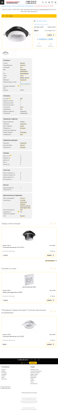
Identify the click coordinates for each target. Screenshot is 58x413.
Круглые (22, 216)
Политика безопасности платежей (29, 392)
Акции (2, 377)
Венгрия (22, 63)
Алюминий (23, 80)
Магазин (22, 206)
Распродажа (4, 374)
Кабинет (28, 206)
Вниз (21, 134)
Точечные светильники (18, 6)
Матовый (22, 128)
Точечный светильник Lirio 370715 (13, 247)
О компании (5, 367)
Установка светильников (35, 371)
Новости (32, 380)
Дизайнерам (33, 377)
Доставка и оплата (34, 369)
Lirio (21, 67)
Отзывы (32, 379)
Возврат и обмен (34, 374)
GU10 (21, 107)
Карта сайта (4, 379)
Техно (21, 75)
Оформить (33, 362)
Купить (50, 35)
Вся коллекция (51, 260)
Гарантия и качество (35, 372)
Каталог (9, 6)
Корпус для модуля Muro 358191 (13, 292)
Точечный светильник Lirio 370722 (13, 336)
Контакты (3, 369)
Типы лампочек (33, 383)
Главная (3, 6)
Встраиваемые (29, 6)
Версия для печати (41, 21)
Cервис (32, 367)
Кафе (21, 207)
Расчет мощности (25, 84)
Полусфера (23, 132)
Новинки (3, 375)
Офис (29, 207)
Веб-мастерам (33, 375)
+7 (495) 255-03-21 (30, 3)
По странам (4, 372)
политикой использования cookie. (29, 402)
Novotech (22, 65)
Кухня (25, 207)
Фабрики (3, 371)
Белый (22, 77)
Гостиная (22, 200)
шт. (23, 363)
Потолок (22, 198)
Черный (26, 77)
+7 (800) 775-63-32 (30, 1)
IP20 (21, 210)
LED (21, 98)
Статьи (32, 382)
